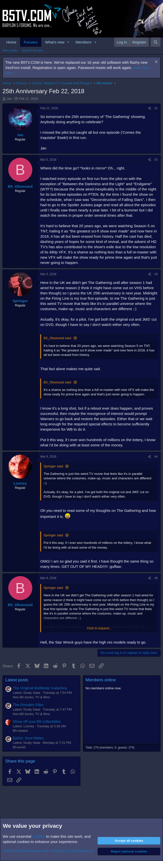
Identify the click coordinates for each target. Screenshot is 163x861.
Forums (31, 42)
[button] (68, 42)
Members (83, 42)
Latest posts (16, 680)
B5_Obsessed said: (58, 338)
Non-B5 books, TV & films (31, 697)
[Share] (149, 108)
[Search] (155, 42)
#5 (156, 578)
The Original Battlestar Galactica (40, 688)
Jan (9, 98)
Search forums (32, 50)
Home (11, 42)
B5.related (20, 731)
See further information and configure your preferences (48, 851)
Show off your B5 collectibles (37, 721)
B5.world (19, 747)
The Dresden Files (28, 705)
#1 (156, 108)
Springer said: (54, 466)
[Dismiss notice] (155, 62)
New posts (10, 50)
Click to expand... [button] (99, 628)
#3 (156, 274)
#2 (156, 159)
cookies (38, 836)
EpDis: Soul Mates (28, 738)
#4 (156, 456)
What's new (54, 42)
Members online (101, 680)
